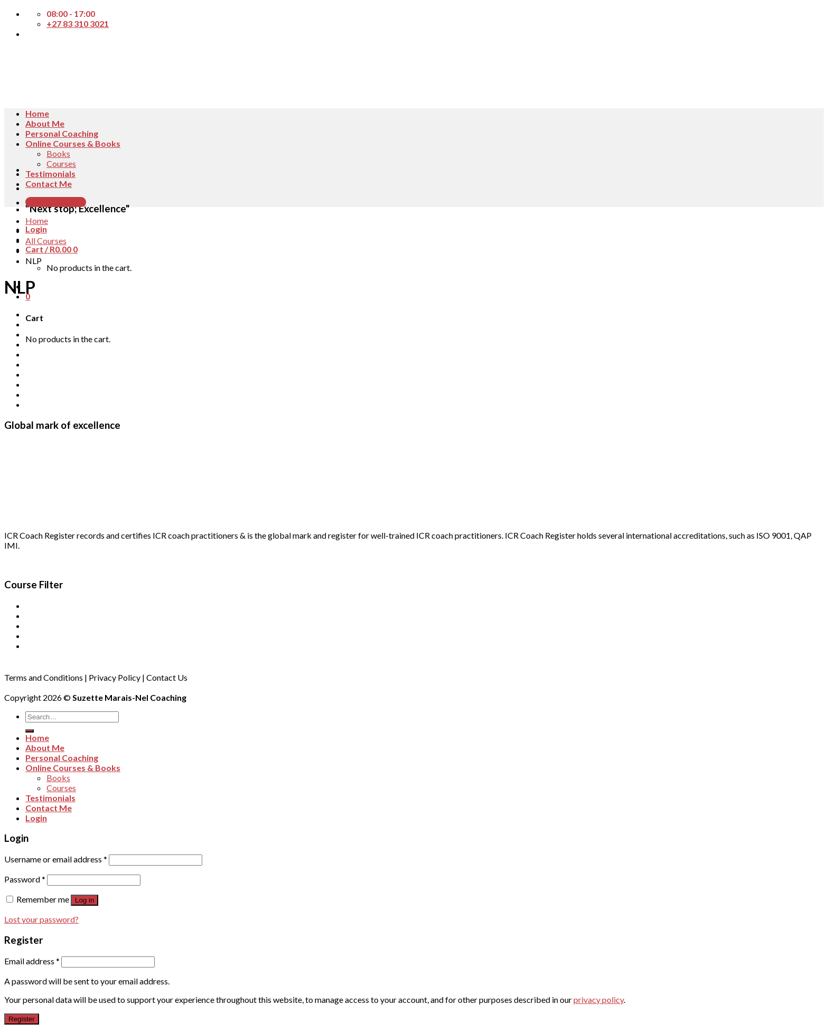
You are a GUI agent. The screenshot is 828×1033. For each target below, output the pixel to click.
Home (37, 113)
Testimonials (50, 173)
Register (21, 1019)
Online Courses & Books (72, 143)
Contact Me (48, 184)
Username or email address (55, 859)
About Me (44, 123)
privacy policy (598, 999)
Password (24, 879)
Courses (61, 163)
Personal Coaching (61, 133)
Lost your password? (41, 919)
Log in (84, 900)
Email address (32, 961)
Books (58, 153)
